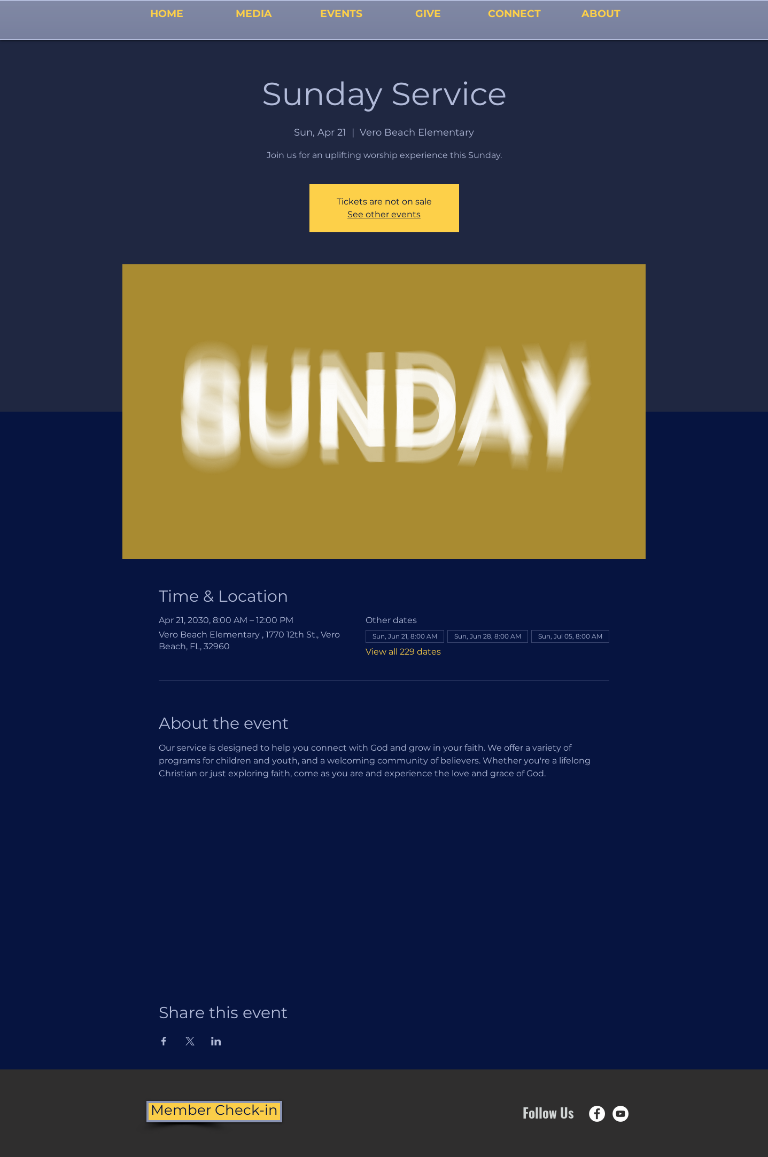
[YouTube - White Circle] (620, 1114)
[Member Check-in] (214, 1111)
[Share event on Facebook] (164, 1041)
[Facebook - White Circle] (597, 1114)
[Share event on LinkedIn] (216, 1041)
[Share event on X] (190, 1041)
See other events (384, 214)
